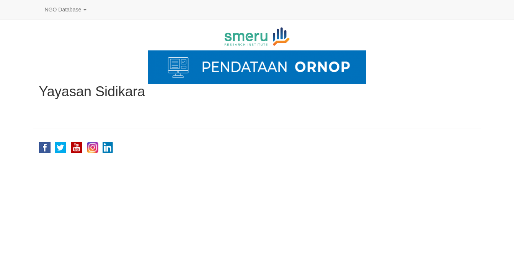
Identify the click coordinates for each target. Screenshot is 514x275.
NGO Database (66, 9)
